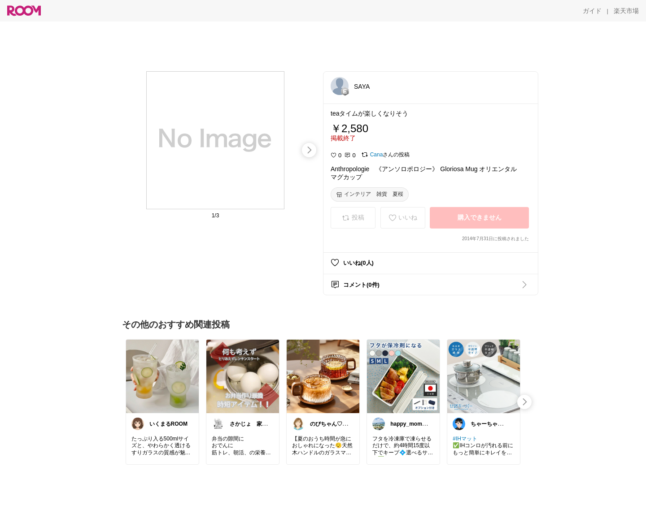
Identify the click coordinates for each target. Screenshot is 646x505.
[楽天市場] (626, 11)
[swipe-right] (309, 150)
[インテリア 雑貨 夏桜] (370, 194)
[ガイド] (592, 11)
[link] (162, 376)
